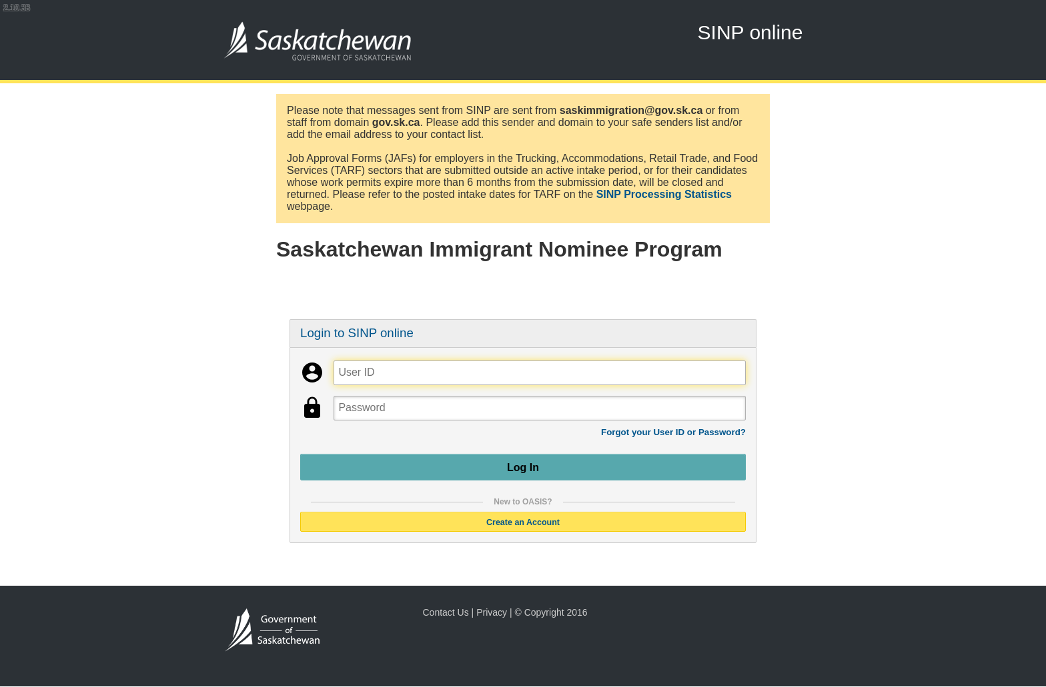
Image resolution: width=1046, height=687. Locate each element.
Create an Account (523, 521)
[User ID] (539, 372)
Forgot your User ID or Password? (673, 432)
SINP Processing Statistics (664, 194)
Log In (523, 467)
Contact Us (445, 612)
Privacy (491, 612)
